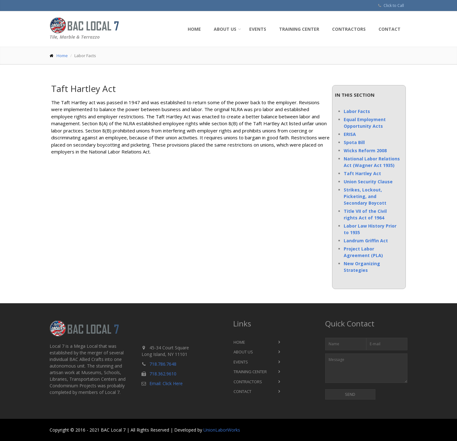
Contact (390, 29)
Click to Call (394, 5)
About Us (225, 29)
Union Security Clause (368, 182)
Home (194, 29)
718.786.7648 (162, 364)
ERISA (350, 134)
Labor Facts (357, 111)
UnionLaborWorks (221, 430)
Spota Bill (354, 142)
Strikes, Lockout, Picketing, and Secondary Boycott (365, 196)
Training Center (299, 29)
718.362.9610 (162, 374)
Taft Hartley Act (362, 173)
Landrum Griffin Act (366, 241)
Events (257, 29)
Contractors (349, 29)
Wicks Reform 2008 (365, 150)
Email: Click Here (166, 383)
